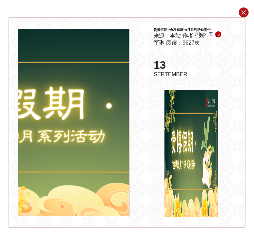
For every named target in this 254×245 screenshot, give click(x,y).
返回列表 (207, 34)
